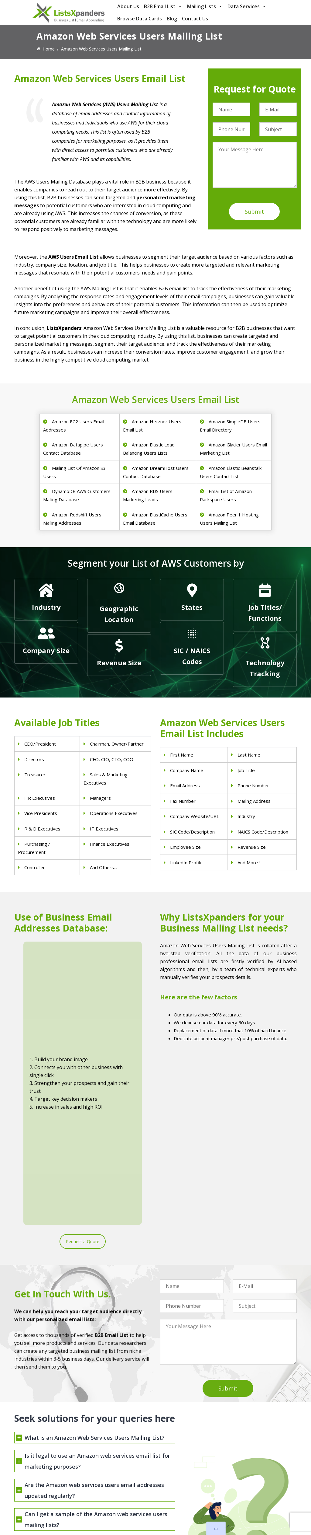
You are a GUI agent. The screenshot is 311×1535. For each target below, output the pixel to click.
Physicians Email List (107, 1444)
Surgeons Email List (106, 1484)
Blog (172, 18)
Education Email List (180, 1507)
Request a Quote (82, 1036)
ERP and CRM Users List (257, 1455)
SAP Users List (247, 1471)
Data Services (246, 6)
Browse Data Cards (139, 18)
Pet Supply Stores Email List (187, 1460)
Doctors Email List (105, 1460)
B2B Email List (163, 6)
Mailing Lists (205, 6)
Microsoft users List (252, 1487)
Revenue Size (119, 662)
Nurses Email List (104, 1492)
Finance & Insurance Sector (187, 1476)
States (192, 607)
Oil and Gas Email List (181, 1484)
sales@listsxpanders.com (47, 1464)
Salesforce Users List (253, 1479)
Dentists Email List (105, 1452)
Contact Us (195, 18)
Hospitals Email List (106, 1476)
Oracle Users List (249, 1502)
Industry (46, 607)
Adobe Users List (249, 1463)
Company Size (46, 650)
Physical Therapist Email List (115, 1468)
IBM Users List (247, 1495)
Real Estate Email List (181, 1468)
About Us (128, 6)
